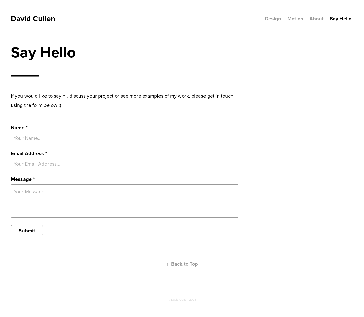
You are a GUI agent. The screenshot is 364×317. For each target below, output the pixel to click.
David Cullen (33, 18)
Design (273, 18)
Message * (23, 179)
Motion (295, 18)
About (316, 18)
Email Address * (29, 153)
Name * (19, 127)
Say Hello (340, 18)
